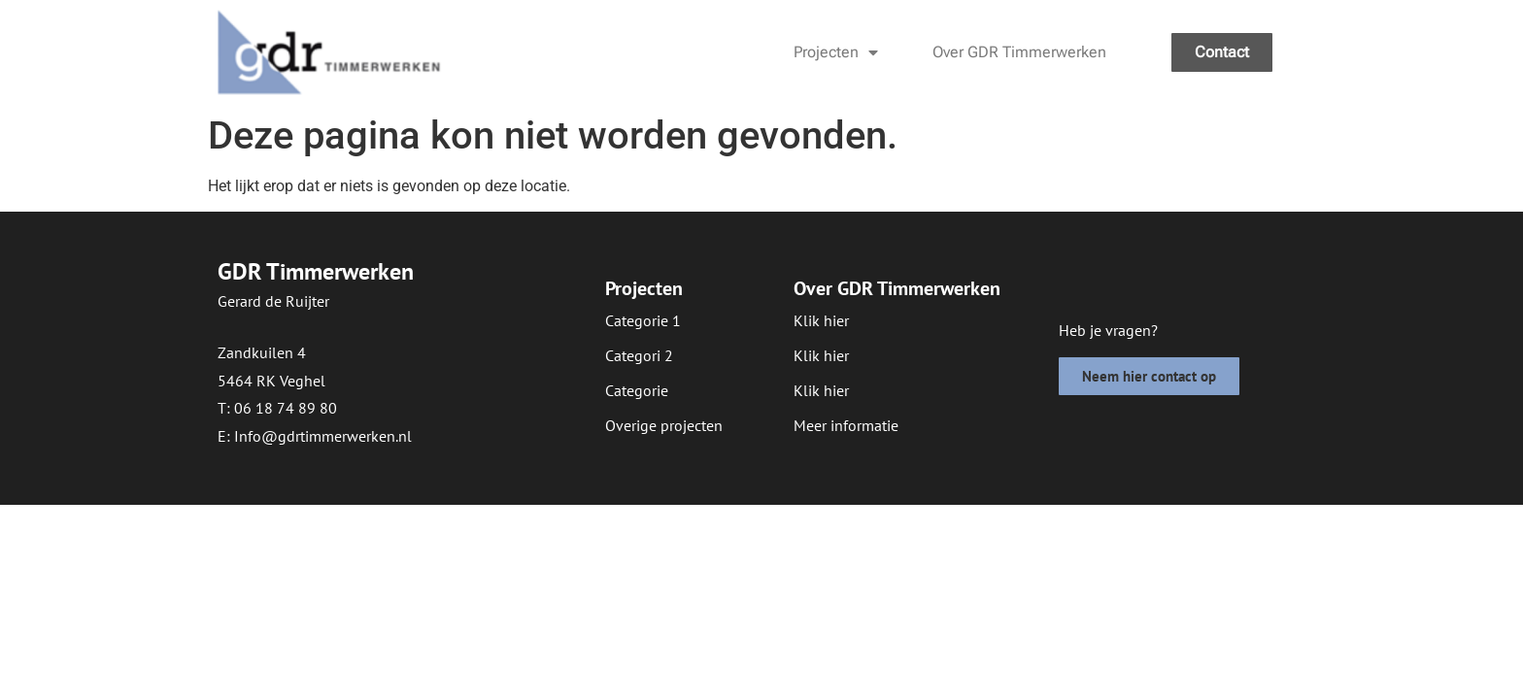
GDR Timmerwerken (316, 271)
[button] (636, 390)
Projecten (836, 52)
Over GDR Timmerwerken (1019, 52)
